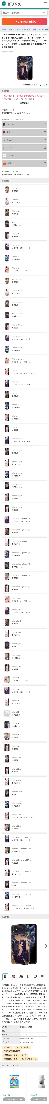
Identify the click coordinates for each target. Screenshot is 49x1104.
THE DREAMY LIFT (12, 1051)
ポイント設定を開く (24, 21)
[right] (45, 946)
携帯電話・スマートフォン (15, 1055)
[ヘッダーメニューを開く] (45, 4)
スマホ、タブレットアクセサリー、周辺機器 (32, 30)
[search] (44, 12)
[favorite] (45, 35)
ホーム (4, 30)
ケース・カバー (23, 1047)
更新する (24, 103)
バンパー (8, 1047)
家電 (10, 30)
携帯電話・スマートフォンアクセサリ (20, 1059)
